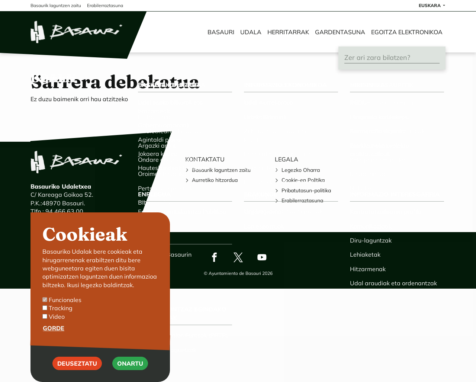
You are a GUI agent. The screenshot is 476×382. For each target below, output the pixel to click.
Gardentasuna (340, 32)
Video (57, 327)
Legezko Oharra (301, 170)
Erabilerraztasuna (302, 200)
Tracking (61, 318)
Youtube (262, 257)
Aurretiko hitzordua (215, 180)
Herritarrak (288, 32)
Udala (250, 32)
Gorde (53, 339)
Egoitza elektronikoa (407, 32)
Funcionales (65, 310)
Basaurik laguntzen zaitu (221, 170)
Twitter (238, 257)
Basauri (221, 32)
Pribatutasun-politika (306, 190)
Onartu (130, 374)
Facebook (214, 257)
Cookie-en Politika (303, 180)
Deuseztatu (77, 374)
